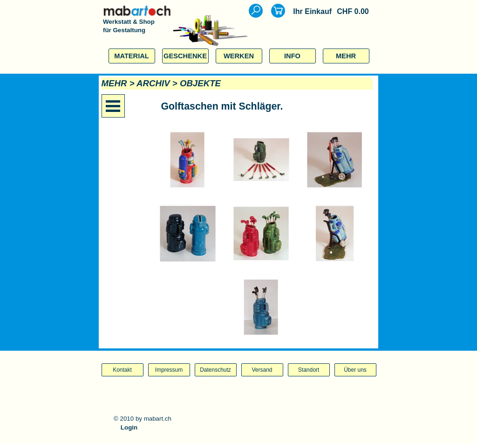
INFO (292, 56)
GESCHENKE (185, 56)
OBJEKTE (200, 83)
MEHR (346, 56)
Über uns (355, 370)
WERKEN (239, 56)
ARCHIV (153, 83)
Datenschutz (215, 370)
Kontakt (122, 370)
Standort (308, 370)
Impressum (169, 370)
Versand (262, 370)
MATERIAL (131, 56)
